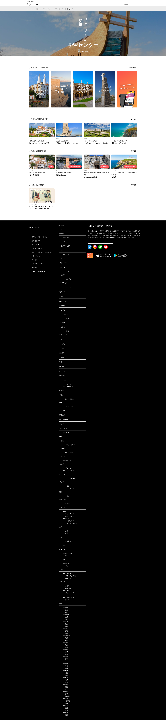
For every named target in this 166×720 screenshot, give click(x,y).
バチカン (67, 590)
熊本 (65, 633)
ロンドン (67, 556)
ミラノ (66, 595)
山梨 (65, 703)
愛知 (65, 691)
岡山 (65, 673)
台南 (65, 531)
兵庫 (65, 668)
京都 (65, 705)
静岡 (65, 675)
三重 (65, 708)
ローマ (66, 600)
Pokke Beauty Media (38, 271)
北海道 (66, 701)
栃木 (65, 670)
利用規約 (34, 260)
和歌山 (66, 635)
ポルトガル (46, 9)
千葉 (65, 666)
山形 (65, 642)
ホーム (29, 9)
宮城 (65, 654)
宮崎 (65, 621)
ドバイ (66, 254)
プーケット (68, 543)
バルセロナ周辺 (69, 576)
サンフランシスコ (70, 523)
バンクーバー (68, 407)
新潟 (65, 684)
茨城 (65, 687)
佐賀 (65, 610)
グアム (66, 511)
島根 (65, 712)
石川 (65, 680)
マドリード (68, 573)
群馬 (65, 694)
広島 (65, 677)
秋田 (65, 624)
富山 (65, 631)
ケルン (66, 486)
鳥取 (65, 612)
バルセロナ (68, 578)
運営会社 (34, 267)
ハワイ (66, 518)
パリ (65, 566)
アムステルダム (69, 478)
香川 (65, 652)
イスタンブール (69, 445)
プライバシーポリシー (39, 264)
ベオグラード (68, 279)
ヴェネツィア (68, 593)
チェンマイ (68, 541)
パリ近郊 (67, 563)
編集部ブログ (36, 241)
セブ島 (66, 433)
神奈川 (66, 696)
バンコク (67, 545)
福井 (65, 628)
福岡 (65, 656)
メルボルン (68, 387)
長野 (65, 689)
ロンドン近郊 (68, 553)
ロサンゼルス (68, 516)
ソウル (66, 496)
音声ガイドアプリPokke (40, 237)
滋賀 (65, 645)
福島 (65, 626)
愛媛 (65, 663)
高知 (65, 619)
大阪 (65, 698)
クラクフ (67, 237)
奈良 (65, 682)
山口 (65, 617)
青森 (65, 649)
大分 (65, 661)
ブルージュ (68, 468)
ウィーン (67, 384)
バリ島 (66, 319)
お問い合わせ (36, 256)
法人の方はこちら (37, 244)
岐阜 (65, 638)
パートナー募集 (37, 248)
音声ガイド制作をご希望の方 (41, 252)
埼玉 (65, 640)
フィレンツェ (68, 597)
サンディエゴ (68, 521)
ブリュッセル (68, 470)
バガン (66, 331)
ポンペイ (67, 588)
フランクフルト (69, 488)
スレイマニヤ (68, 399)
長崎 (65, 710)
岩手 (65, 647)
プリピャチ (68, 271)
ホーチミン (68, 453)
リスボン (57, 9)
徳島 (65, 607)
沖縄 (65, 659)
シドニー (67, 460)
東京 (65, 715)
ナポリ (66, 586)
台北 (65, 533)
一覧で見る (132, 67)
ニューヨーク (68, 514)
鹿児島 (66, 614)
